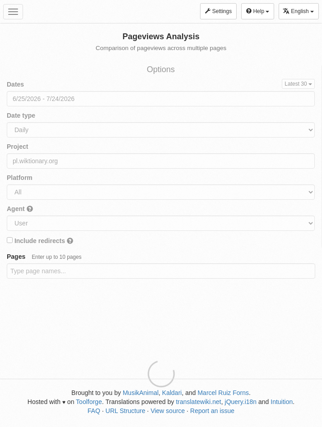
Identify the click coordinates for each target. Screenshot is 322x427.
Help (257, 11)
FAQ (94, 410)
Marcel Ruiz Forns (223, 392)
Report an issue (212, 410)
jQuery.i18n (241, 401)
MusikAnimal (141, 392)
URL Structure (125, 410)
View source (167, 410)
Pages (44, 256)
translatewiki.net (198, 401)
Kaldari (172, 392)
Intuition (282, 401)
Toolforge (89, 401)
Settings (218, 11)
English (298, 11)
